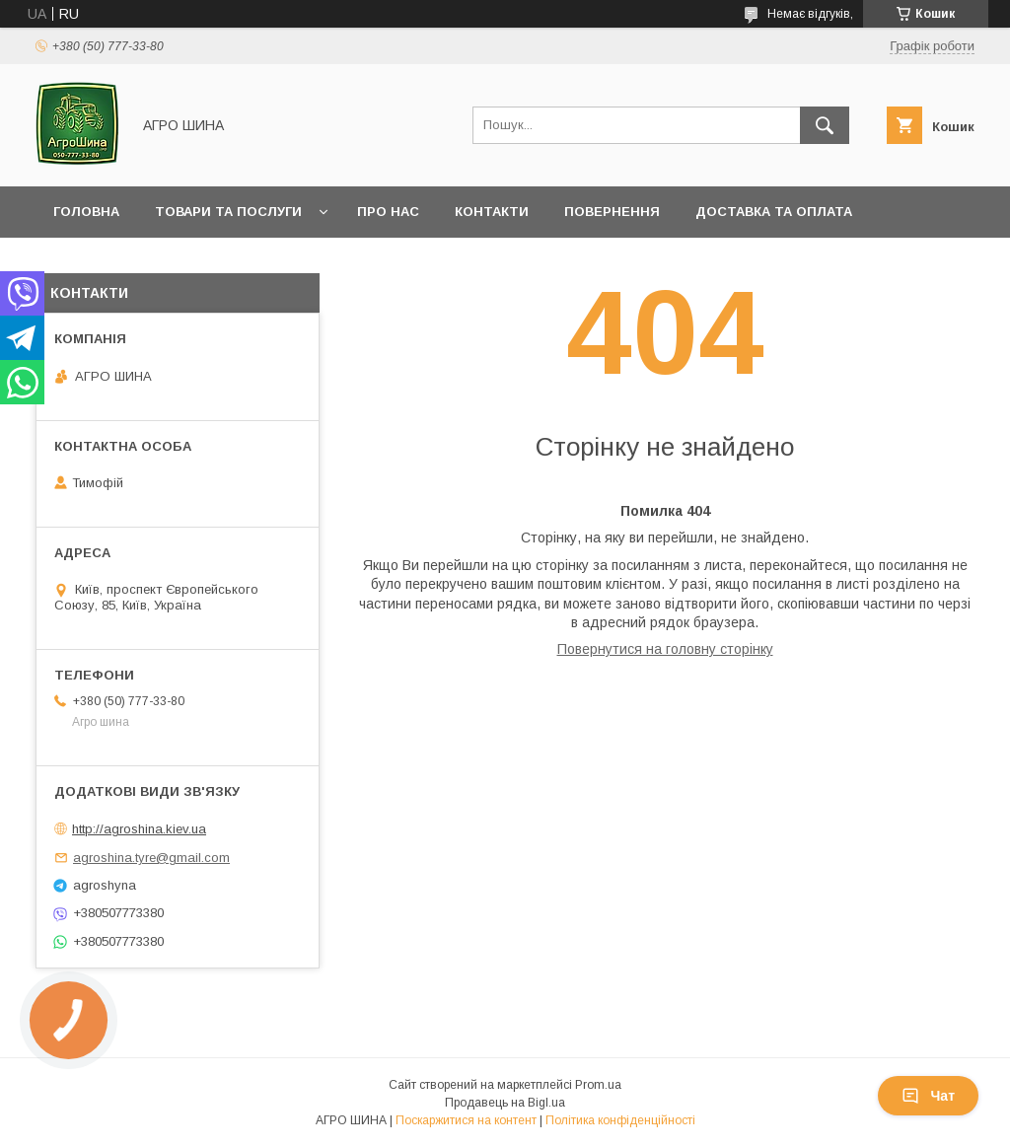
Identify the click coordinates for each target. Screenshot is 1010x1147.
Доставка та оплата (773, 211)
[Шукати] (824, 125)
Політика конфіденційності (620, 1120)
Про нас (388, 211)
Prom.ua (598, 1085)
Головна (86, 211)
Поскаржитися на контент (466, 1120)
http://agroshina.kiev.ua (139, 829)
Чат (928, 1096)
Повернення (612, 211)
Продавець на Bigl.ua (505, 1103)
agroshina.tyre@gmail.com (151, 857)
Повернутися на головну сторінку (665, 649)
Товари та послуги (228, 211)
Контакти (492, 211)
